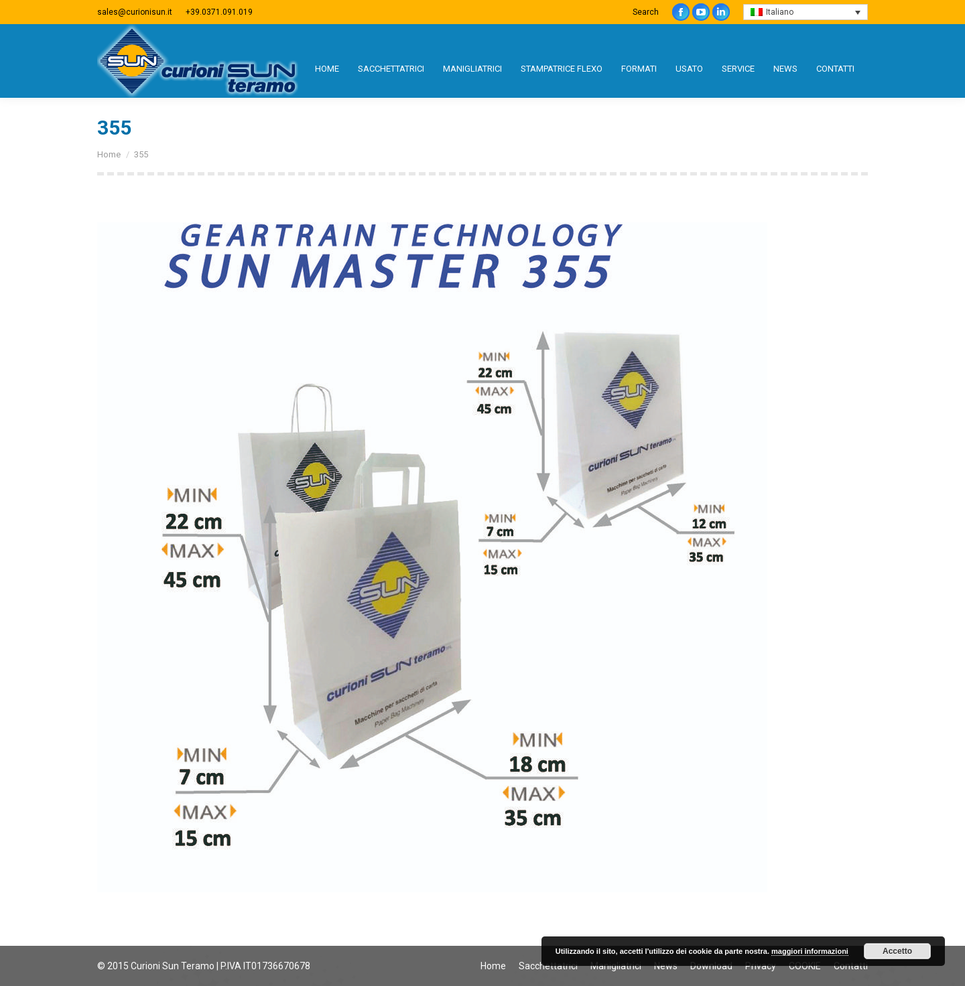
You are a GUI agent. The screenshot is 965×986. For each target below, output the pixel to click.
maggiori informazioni (809, 951)
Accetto (897, 951)
